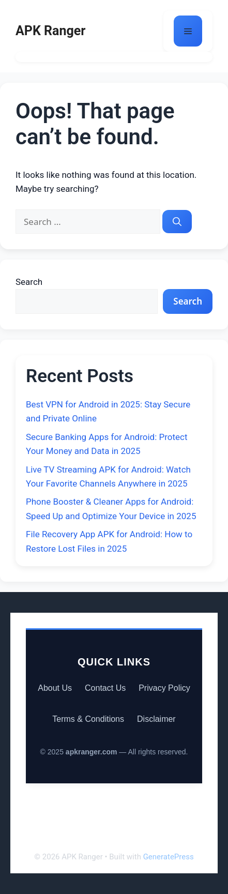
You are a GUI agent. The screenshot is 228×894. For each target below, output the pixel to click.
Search (29, 282)
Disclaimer (156, 719)
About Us (55, 688)
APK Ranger (50, 30)
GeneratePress (168, 856)
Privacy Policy (164, 688)
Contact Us (105, 688)
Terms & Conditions (88, 719)
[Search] (177, 222)
